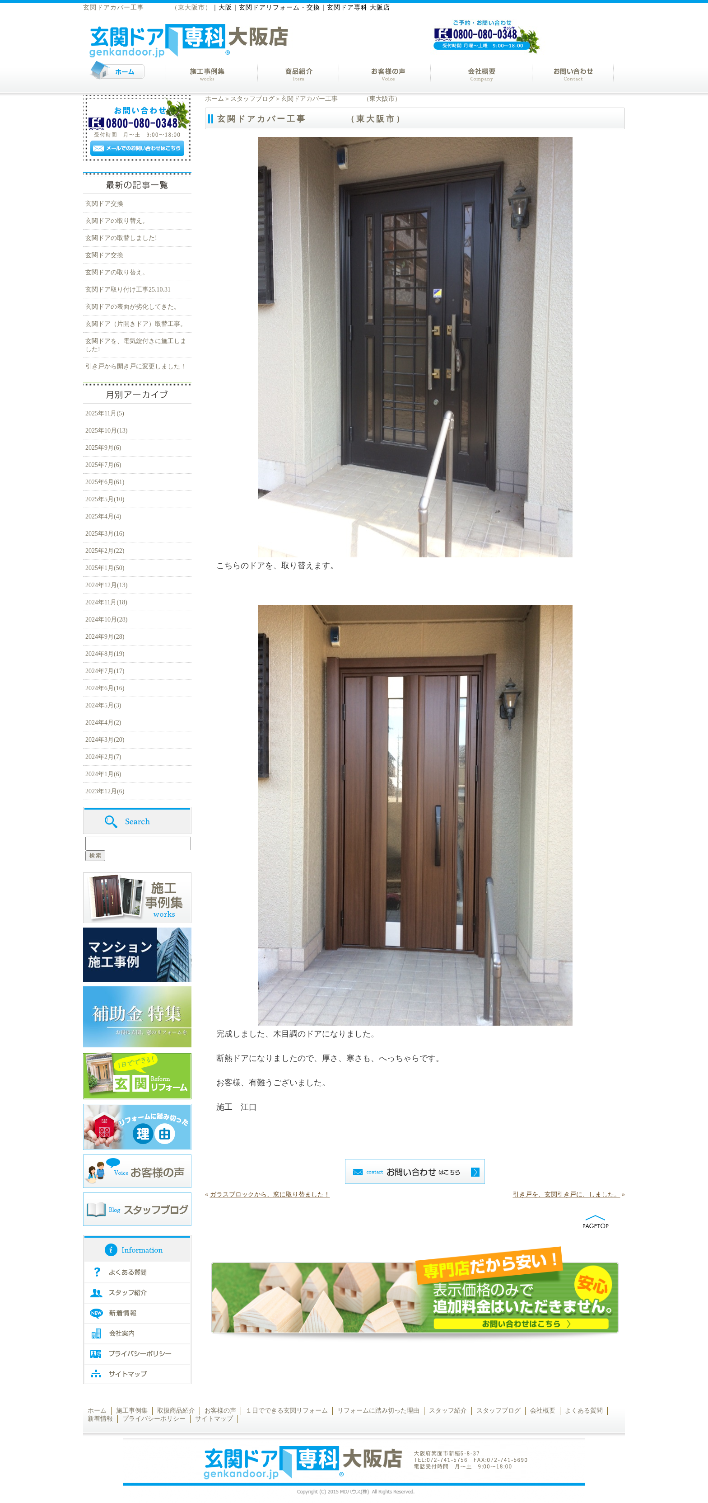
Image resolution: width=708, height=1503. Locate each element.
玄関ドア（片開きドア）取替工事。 (135, 323)
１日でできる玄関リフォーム (287, 1410)
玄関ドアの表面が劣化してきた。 (132, 306)
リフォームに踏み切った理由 (378, 1410)
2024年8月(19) (104, 653)
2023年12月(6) (104, 791)
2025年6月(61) (104, 482)
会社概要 (542, 1410)
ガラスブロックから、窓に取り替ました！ (270, 1194)
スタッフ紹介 (448, 1410)
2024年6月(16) (104, 688)
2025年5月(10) (104, 499)
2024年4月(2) (103, 722)
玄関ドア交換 (104, 203)
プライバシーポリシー (154, 1418)
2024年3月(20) (104, 739)
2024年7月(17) (104, 671)
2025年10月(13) (106, 430)
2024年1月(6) (103, 774)
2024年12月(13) (106, 585)
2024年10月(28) (106, 619)
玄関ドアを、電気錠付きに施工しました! (135, 345)
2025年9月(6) (103, 447)
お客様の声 (220, 1410)
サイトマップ (214, 1418)
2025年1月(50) (104, 568)
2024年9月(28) (104, 636)
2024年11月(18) (106, 602)
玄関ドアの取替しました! (124, 238)
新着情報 (100, 1418)
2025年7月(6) (103, 465)
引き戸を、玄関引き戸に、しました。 (566, 1194)
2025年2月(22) (104, 550)
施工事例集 (132, 1410)
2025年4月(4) (103, 516)
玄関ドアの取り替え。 (117, 220)
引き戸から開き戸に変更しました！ (135, 366)
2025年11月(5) (104, 413)
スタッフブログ (252, 98)
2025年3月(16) (104, 533)
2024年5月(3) (103, 705)
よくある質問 (584, 1410)
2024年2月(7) (103, 757)
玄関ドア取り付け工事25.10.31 (128, 289)
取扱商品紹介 (176, 1410)
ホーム (214, 98)
